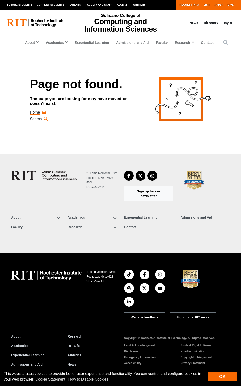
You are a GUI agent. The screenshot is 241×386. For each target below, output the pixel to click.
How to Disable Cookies (88, 379)
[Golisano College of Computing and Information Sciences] (44, 175)
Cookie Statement (50, 379)
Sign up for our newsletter (148, 193)
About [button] (30, 42)
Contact (207, 42)
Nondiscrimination (193, 351)
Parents (75, 4)
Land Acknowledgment (139, 345)
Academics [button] (55, 42)
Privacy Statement (193, 363)
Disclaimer (131, 351)
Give (231, 4)
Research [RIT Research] (75, 336)
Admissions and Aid (132, 42)
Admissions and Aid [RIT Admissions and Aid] (27, 364)
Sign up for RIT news (193, 317)
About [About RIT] (15, 336)
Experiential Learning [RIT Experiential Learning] (27, 355)
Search (39, 119)
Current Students (50, 4)
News (193, 23)
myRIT (229, 23)
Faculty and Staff (98, 4)
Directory (211, 23)
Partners (139, 4)
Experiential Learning (92, 42)
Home (38, 112)
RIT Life (74, 346)
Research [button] (182, 42)
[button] (225, 42)
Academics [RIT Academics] (19, 346)
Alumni (122, 4)
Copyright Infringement (196, 357)
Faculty (162, 42)
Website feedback (144, 317)
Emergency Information (140, 357)
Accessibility (132, 363)
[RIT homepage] (35, 23)
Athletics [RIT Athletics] (74, 355)
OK (222, 376)
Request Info (189, 4)
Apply (219, 4)
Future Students (19, 4)
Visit (207, 4)
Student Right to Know (196, 345)
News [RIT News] (72, 364)
